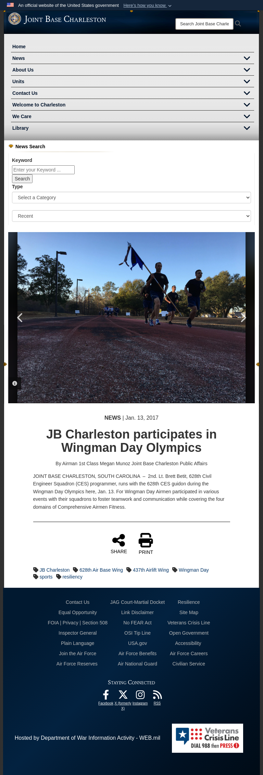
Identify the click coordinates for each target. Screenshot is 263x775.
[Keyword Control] (43, 169)
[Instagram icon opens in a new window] (140, 696)
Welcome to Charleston (133, 105)
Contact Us (133, 94)
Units (133, 82)
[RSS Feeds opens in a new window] (157, 696)
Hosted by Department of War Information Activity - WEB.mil (87, 738)
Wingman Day (194, 570)
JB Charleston (54, 570)
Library (133, 128)
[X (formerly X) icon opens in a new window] (123, 696)
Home (19, 46)
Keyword (22, 160)
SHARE (119, 543)
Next (243, 318)
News (133, 59)
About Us (133, 70)
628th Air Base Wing (101, 570)
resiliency (72, 577)
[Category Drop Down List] (131, 197)
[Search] (204, 24)
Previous (20, 318)
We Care (133, 117)
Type (17, 186)
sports (45, 577)
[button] (148, 5)
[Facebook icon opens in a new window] (105, 696)
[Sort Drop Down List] (131, 216)
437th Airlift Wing (151, 570)
